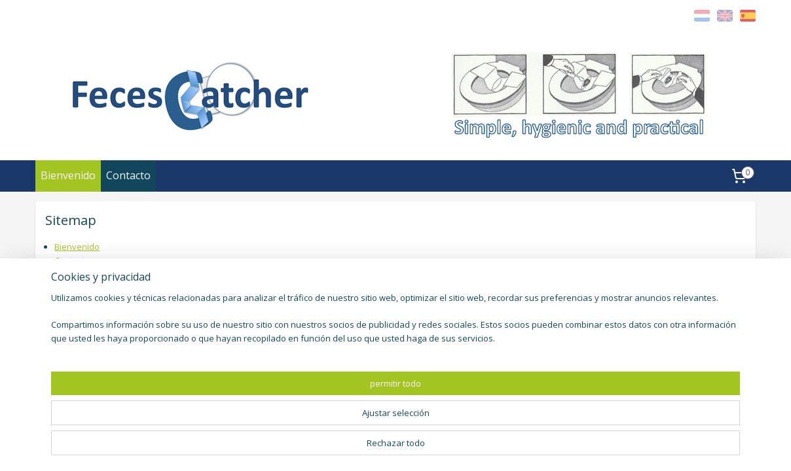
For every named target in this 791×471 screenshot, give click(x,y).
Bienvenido (68, 175)
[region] (309, 422)
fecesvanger (516, 326)
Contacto (128, 175)
